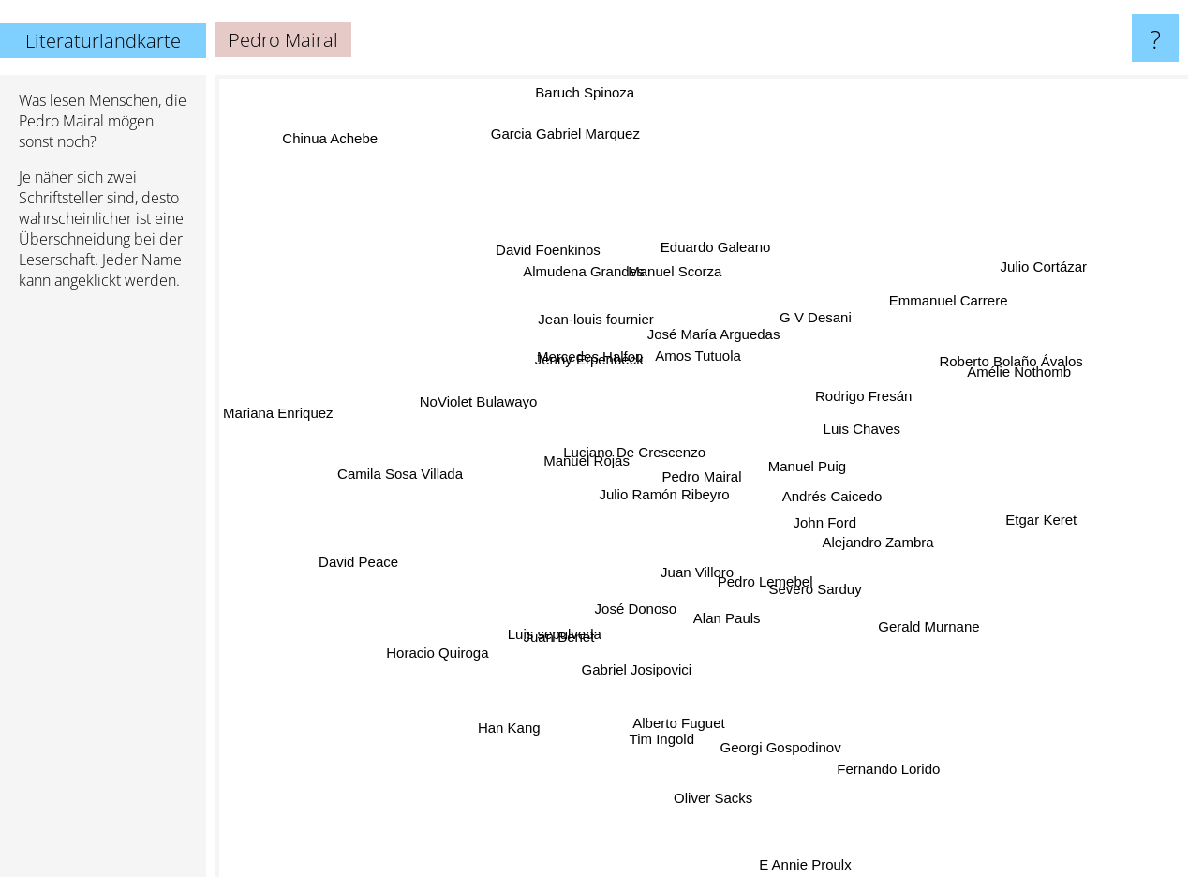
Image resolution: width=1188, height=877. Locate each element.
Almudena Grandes (588, 290)
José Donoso (651, 622)
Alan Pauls (710, 625)
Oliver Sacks (711, 762)
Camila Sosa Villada (377, 472)
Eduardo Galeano (720, 260)
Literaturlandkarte (103, 40)
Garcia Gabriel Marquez (574, 163)
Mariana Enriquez (289, 412)
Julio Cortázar (1039, 252)
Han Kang (524, 701)
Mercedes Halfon (595, 370)
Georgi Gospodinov (773, 715)
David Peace (358, 563)
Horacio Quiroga (462, 639)
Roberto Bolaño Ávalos (1027, 334)
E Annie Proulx (798, 860)
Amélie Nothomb (1001, 384)
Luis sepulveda (565, 623)
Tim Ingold (667, 713)
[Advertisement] (103, 591)
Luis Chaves (848, 442)
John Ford (813, 523)
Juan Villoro (670, 570)
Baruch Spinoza (594, 111)
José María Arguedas (705, 332)
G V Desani (828, 337)
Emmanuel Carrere (936, 312)
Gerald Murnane (915, 603)
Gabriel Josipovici (639, 651)
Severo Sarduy (830, 600)
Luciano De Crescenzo (635, 454)
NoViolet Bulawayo (484, 407)
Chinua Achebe (338, 152)
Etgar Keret (1003, 520)
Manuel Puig (815, 455)
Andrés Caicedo (849, 499)
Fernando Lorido (867, 739)
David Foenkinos (554, 272)
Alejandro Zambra (907, 579)
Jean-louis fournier (602, 331)
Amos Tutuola (703, 352)
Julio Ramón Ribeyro (645, 504)
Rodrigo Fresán (859, 356)
